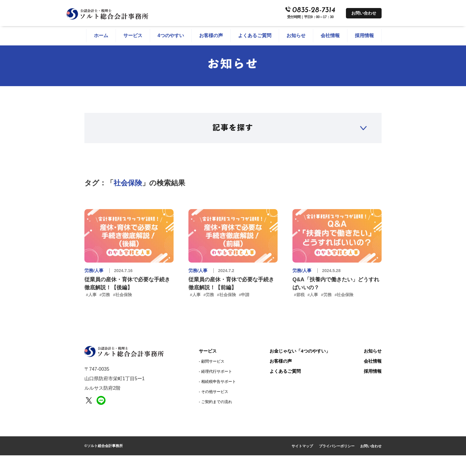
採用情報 (372, 373)
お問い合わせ (363, 13)
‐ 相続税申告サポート (217, 384)
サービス (208, 353)
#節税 (299, 297)
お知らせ (372, 353)
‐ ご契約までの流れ (215, 404)
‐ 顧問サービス (211, 364)
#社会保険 (122, 297)
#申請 (244, 297)
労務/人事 (94, 272)
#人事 (91, 297)
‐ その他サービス (213, 394)
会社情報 (372, 363)
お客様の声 (279, 363)
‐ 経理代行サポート (215, 374)
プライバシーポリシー (337, 449)
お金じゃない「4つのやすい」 (299, 353)
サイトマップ (302, 449)
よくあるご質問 (283, 373)
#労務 (105, 297)
